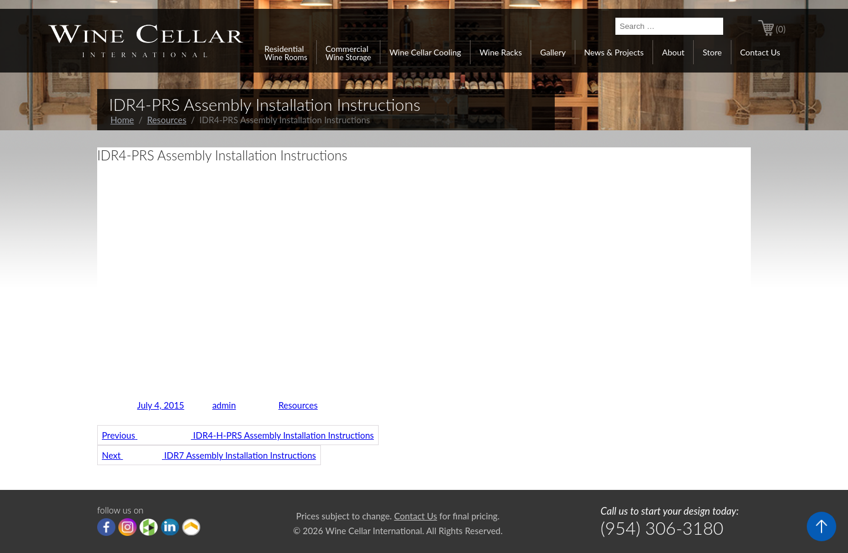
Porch (191, 527)
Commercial (348, 52)
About (673, 52)
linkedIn (170, 527)
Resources (167, 119)
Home (122, 119)
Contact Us (760, 52)
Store (712, 52)
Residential (285, 52)
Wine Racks (500, 52)
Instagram (127, 527)
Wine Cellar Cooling (425, 52)
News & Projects (614, 52)
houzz (149, 527)
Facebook (106, 527)
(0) (781, 29)
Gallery (552, 52)
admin (224, 405)
